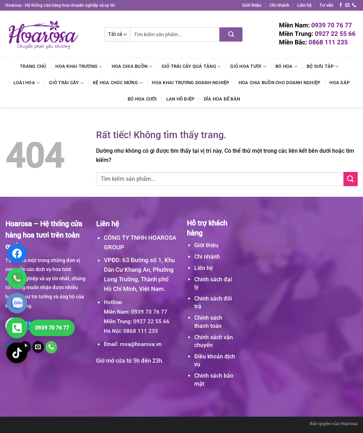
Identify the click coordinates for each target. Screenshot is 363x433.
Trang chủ (33, 66)
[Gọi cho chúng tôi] (354, 5)
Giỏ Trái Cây (66, 83)
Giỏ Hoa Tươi (248, 66)
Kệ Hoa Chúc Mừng (118, 83)
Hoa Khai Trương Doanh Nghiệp (190, 82)
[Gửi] (230, 34)
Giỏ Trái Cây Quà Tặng (191, 66)
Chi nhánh (279, 5)
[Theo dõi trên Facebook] (341, 5)
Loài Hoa (26, 83)
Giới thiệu (251, 5)
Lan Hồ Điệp (180, 99)
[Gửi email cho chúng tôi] (347, 5)
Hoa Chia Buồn (132, 66)
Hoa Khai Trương (78, 66)
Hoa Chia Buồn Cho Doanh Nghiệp (279, 82)
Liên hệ (304, 5)
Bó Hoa (286, 66)
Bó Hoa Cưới (142, 99)
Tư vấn (326, 5)
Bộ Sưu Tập (323, 66)
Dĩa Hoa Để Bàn (222, 99)
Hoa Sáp (339, 82)
